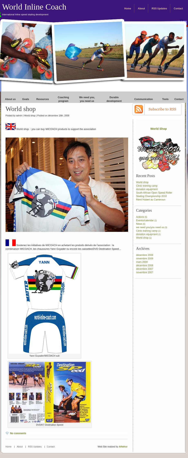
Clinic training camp (147, 185)
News (139, 223)
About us (10, 99)
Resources (42, 99)
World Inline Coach (34, 9)
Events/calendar (145, 220)
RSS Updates (159, 8)
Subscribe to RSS (157, 109)
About (141, 8)
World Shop (158, 128)
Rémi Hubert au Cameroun (150, 199)
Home (127, 8)
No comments (18, 433)
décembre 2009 (144, 255)
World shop (21, 108)
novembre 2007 (144, 272)
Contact (178, 8)
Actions (140, 217)
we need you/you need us (150, 227)
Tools (165, 99)
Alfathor (123, 446)
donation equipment (147, 189)
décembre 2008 (144, 265)
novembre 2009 (144, 258)
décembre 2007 (144, 269)
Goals (25, 99)
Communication (143, 99)
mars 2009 (142, 262)
